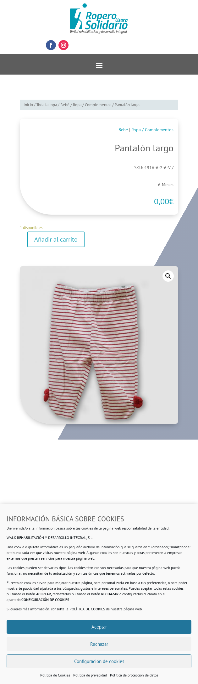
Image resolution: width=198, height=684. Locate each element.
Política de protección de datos (134, 675)
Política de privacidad (90, 675)
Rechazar (99, 644)
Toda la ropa (46, 104)
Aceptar (99, 627)
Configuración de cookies (99, 661)
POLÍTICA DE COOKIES (87, 609)
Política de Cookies (55, 675)
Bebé (64, 104)
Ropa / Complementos (92, 104)
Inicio (28, 104)
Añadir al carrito (56, 239)
